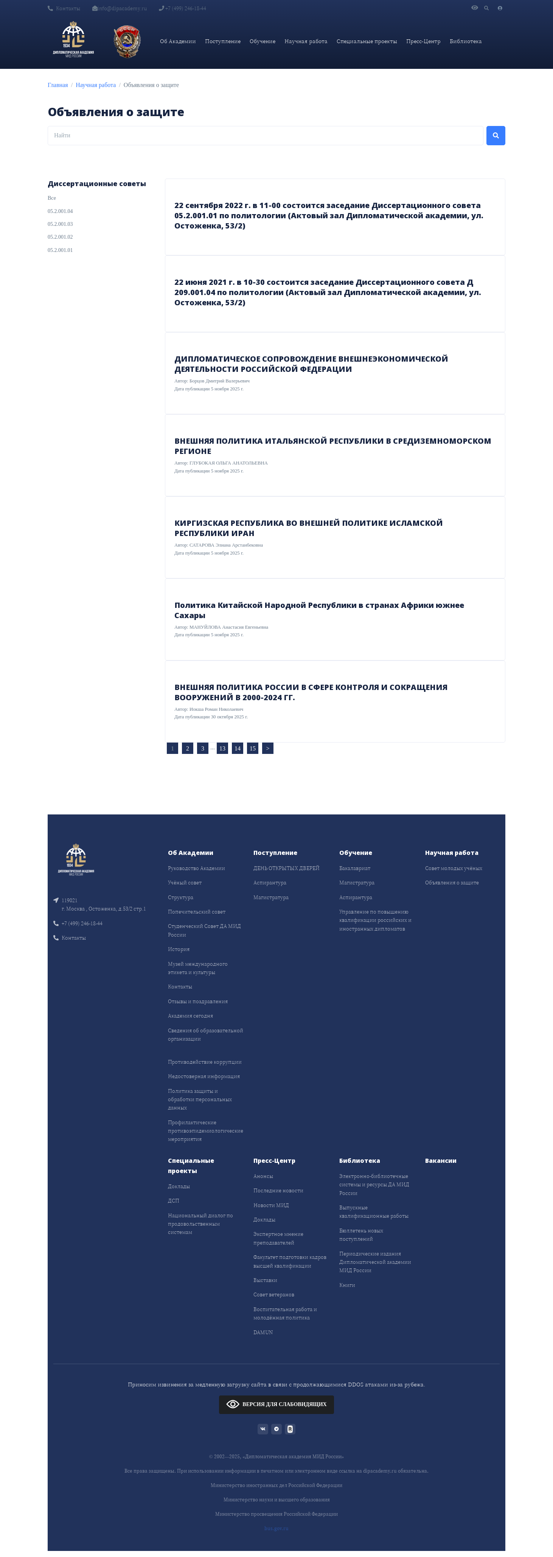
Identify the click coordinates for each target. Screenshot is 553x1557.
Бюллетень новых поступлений (361, 1235)
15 (253, 748)
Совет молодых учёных (453, 868)
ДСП (173, 1200)
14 (238, 748)
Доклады (179, 1186)
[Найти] (265, 136)
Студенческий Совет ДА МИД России (204, 930)
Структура (180, 897)
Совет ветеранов (273, 1294)
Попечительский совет (196, 911)
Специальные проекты (367, 41)
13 (222, 748)
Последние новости (278, 1190)
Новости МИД (271, 1205)
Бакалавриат (354, 868)
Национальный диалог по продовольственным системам (200, 1224)
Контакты (64, 8)
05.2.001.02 (60, 237)
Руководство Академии (196, 868)
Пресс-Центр (423, 41)
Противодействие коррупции (205, 1062)
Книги (347, 1285)
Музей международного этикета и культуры (198, 968)
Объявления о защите (452, 882)
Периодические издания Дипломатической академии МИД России (375, 1262)
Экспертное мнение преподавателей (278, 1238)
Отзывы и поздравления (198, 1001)
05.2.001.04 (60, 211)
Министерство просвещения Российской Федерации (276, 1514)
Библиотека (466, 41)
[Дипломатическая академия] (73, 41)
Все (52, 198)
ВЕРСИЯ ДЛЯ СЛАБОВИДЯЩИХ (276, 1404)
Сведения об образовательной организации (205, 1035)
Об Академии (178, 41)
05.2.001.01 (60, 250)
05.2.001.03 (60, 224)
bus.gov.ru (276, 1528)
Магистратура (271, 897)
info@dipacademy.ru (119, 8)
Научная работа (306, 41)
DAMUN (263, 1332)
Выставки (265, 1280)
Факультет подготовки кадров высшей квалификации (289, 1261)
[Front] (76, 861)
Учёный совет (185, 882)
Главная (58, 85)
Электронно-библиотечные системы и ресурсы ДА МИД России (374, 1184)
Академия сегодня (190, 1015)
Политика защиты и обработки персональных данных (200, 1099)
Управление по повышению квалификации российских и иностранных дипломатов (375, 920)
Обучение (262, 41)
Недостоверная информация (204, 1076)
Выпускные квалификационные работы (374, 1212)
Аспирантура (269, 882)
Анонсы (263, 1176)
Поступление (223, 41)
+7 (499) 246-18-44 (182, 8)
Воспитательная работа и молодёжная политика (285, 1313)
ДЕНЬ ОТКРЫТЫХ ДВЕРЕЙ (286, 868)
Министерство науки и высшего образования (277, 1499)
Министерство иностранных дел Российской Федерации (276, 1485)
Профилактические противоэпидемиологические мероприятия (205, 1131)
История (179, 949)
